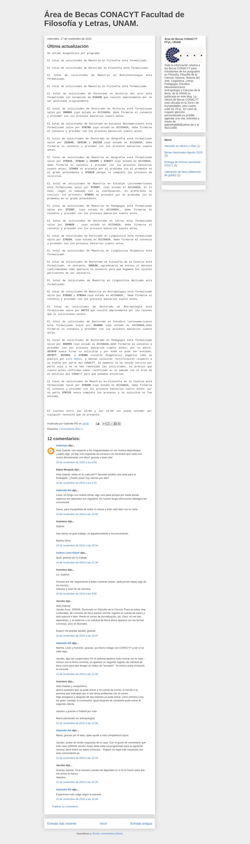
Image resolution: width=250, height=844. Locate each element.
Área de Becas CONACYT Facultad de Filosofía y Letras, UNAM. (114, 19)
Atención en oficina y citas (180, 146)
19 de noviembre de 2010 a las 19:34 (77, 545)
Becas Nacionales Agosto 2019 (183, 152)
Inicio (103, 823)
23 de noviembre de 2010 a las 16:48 (77, 799)
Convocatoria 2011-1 (71, 428)
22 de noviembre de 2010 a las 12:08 (77, 723)
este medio (74, 359)
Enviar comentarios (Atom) (108, 833)
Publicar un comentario (65, 806)
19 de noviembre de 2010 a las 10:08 (77, 514)
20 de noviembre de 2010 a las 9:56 (76, 593)
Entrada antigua (141, 823)
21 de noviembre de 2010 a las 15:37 (77, 635)
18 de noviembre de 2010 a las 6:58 (76, 462)
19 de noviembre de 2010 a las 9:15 (76, 482)
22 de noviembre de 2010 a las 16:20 (77, 782)
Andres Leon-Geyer (68, 552)
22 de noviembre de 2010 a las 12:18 (77, 758)
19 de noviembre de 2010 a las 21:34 (77, 562)
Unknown (62, 445)
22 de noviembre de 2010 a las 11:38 (77, 674)
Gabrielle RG (63, 490)
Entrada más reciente (61, 823)
